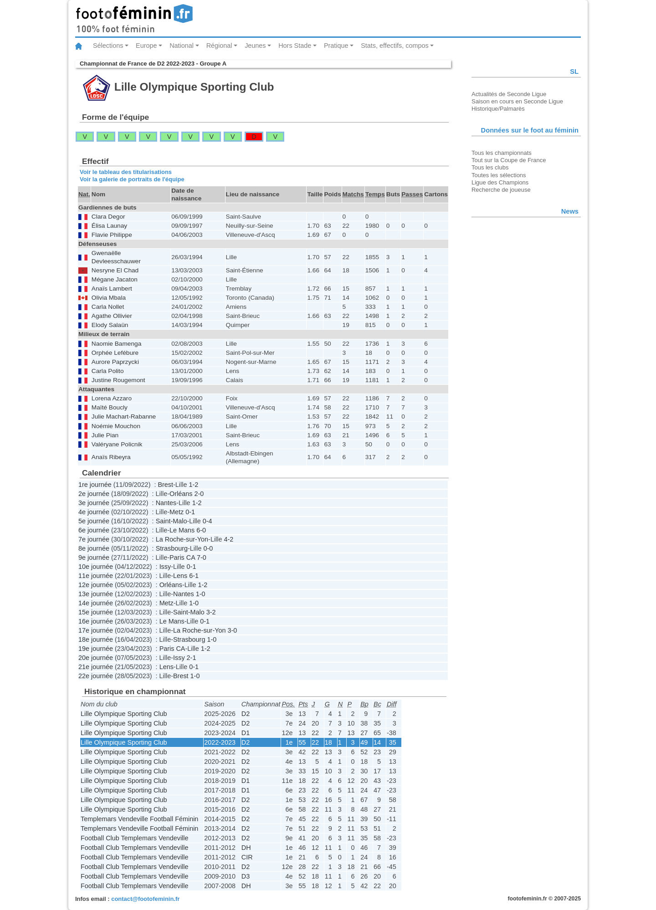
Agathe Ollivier (112, 315)
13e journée (95, 594)
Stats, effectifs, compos (395, 45)
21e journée (95, 666)
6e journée (93, 530)
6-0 (201, 530)
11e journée (95, 575)
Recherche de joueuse (501, 189)
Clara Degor (108, 216)
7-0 (201, 557)
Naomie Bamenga (116, 343)
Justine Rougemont (118, 380)
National (181, 45)
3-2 (211, 612)
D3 (245, 876)
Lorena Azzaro (112, 398)
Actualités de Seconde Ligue (509, 94)
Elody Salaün (110, 325)
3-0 (232, 630)
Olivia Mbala (109, 297)
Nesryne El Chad (115, 270)
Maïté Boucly (110, 407)
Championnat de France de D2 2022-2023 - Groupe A (153, 63)
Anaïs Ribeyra (111, 457)
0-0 (208, 548)
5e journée (93, 521)
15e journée (95, 612)
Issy (165, 566)
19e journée (95, 648)
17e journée (95, 630)
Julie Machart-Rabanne (124, 416)
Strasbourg (172, 548)
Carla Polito (108, 371)
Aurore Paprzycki (115, 361)
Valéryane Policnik (117, 444)
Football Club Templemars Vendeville (135, 838)
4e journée (93, 512)
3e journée (93, 502)
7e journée (93, 539)
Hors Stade (294, 45)
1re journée (95, 484)
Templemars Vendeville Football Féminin (139, 819)
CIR (247, 857)
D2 (245, 713)
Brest (165, 484)
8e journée (93, 548)
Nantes (166, 502)
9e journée (93, 557)
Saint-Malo (171, 521)
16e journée (95, 621)
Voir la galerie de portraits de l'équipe (132, 179)
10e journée (95, 566)
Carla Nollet (108, 306)
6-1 (194, 575)
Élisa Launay (109, 225)
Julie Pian (105, 435)
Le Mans (182, 530)
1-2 (193, 484)
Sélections (108, 45)
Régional (219, 45)
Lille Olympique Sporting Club (124, 713)
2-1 (191, 657)
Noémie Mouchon (116, 426)
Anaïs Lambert (112, 288)
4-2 (228, 539)
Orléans (180, 493)
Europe (146, 45)
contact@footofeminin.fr (145, 898)
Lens (180, 575)
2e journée (93, 493)
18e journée (95, 639)
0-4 (207, 521)
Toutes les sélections (499, 175)
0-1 (190, 512)
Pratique (336, 45)
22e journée (95, 676)
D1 (245, 732)
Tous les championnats (502, 152)
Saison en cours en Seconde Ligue (517, 101)
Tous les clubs (490, 167)
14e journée (95, 603)
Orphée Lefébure (115, 352)
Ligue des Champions (500, 182)
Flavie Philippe (112, 234)
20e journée (95, 657)
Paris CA (182, 557)
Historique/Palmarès (498, 108)
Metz (176, 512)
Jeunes (255, 45)
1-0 (200, 594)
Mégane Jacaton (115, 279)
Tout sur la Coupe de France (509, 160)
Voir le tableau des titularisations (126, 172)
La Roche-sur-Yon (182, 539)
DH (246, 847)
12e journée (95, 584)
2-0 (199, 493)
